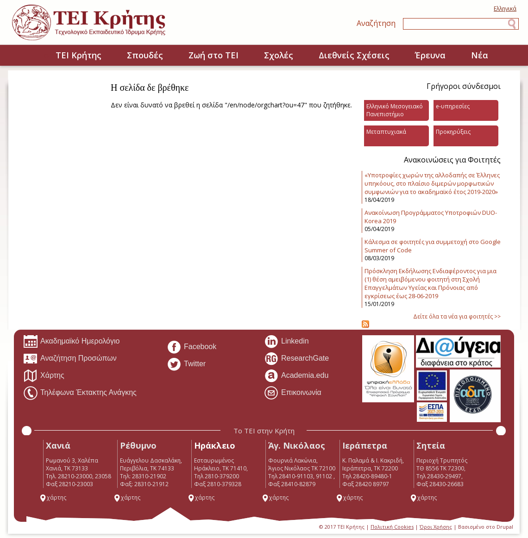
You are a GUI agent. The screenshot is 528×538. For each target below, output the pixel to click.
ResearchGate (296, 358)
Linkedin (286, 341)
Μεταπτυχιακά (386, 132)
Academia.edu (296, 376)
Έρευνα (430, 55)
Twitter (186, 364)
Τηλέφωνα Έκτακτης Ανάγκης (80, 393)
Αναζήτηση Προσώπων (70, 358)
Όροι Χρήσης (436, 526)
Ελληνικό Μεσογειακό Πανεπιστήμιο (394, 110)
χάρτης (52, 497)
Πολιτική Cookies (392, 526)
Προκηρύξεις (453, 132)
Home (27, 56)
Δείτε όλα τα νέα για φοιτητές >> (457, 316)
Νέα (479, 55)
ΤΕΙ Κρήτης (78, 55)
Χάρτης (43, 376)
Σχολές (278, 55)
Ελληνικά (505, 9)
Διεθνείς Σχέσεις (354, 55)
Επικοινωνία (292, 393)
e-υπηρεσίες (453, 106)
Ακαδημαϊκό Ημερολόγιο (71, 341)
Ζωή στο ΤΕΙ (214, 55)
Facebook (191, 347)
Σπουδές (145, 55)
